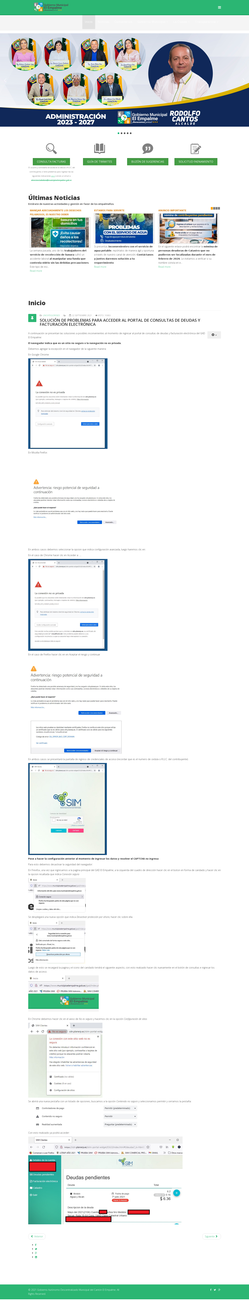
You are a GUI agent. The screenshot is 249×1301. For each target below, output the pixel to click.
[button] (5, 80)
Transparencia (205, 22)
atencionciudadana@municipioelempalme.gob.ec (51, 180)
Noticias (103, 22)
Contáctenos (123, 22)
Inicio (89, 22)
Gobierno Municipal (151, 22)
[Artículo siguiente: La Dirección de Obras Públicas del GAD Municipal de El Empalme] (211, 1236)
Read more (36, 270)
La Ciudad (180, 22)
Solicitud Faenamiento (196, 161)
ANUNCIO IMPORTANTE (172, 210)
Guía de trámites (99, 161)
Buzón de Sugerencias (147, 161)
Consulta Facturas (51, 161)
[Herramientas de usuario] (214, 335)
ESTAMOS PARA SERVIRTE (109, 210)
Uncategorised (51, 315)
